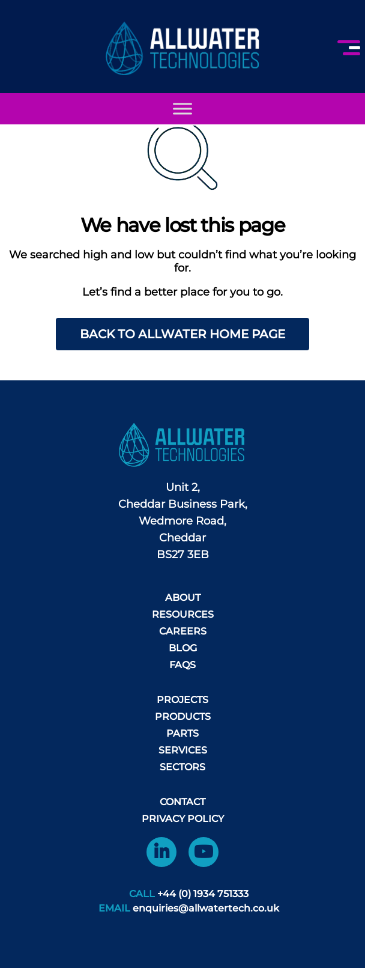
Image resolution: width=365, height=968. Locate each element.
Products (183, 716)
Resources (183, 614)
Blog (183, 648)
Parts (182, 733)
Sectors (182, 767)
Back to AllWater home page (182, 334)
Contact (182, 802)
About (183, 597)
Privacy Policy (183, 818)
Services (182, 750)
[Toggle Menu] (182, 108)
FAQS (182, 665)
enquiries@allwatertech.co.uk (206, 908)
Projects (182, 699)
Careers (183, 631)
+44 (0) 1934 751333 (203, 894)
